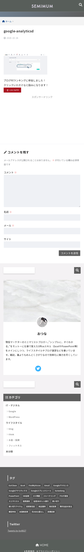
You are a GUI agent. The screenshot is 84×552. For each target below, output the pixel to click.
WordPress (14, 409)
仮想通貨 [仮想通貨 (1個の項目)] (26, 494)
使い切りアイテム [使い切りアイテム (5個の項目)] (16, 499)
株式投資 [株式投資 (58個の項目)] (52, 499)
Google (12, 403)
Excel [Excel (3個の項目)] (23, 478)
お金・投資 (14, 432)
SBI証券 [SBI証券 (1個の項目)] (26, 489)
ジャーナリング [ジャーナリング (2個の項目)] (50, 489)
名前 (8, 204)
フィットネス (15, 438)
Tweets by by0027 (17, 523)
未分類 (9, 444)
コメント (10, 164)
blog (11, 421)
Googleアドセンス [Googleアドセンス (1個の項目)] (60, 478)
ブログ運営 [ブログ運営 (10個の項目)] (63, 489)
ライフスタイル (14, 415)
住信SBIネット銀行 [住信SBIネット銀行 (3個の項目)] (41, 494)
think (11, 427)
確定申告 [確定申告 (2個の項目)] (12, 504)
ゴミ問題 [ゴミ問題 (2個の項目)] (36, 489)
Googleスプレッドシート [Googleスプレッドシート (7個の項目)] (41, 483)
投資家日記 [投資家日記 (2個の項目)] (30, 499)
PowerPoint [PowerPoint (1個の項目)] (14, 489)
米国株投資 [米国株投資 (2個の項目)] (23, 504)
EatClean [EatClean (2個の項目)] (13, 478)
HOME (42, 538)
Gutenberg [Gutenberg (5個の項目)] (59, 483)
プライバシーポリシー (48, 544)
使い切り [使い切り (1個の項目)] (55, 494)
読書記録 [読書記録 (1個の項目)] (51, 504)
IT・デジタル (13, 397)
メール (9, 217)
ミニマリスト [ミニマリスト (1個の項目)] (14, 494)
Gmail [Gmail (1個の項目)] (47, 478)
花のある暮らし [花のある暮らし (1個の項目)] (38, 504)
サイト (7, 231)
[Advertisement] (42, 113)
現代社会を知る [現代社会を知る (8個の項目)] (66, 499)
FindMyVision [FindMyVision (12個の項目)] (35, 478)
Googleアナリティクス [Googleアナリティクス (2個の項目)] (18, 483)
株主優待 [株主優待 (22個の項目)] (42, 499)
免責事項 (29, 544)
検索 (77, 262)
